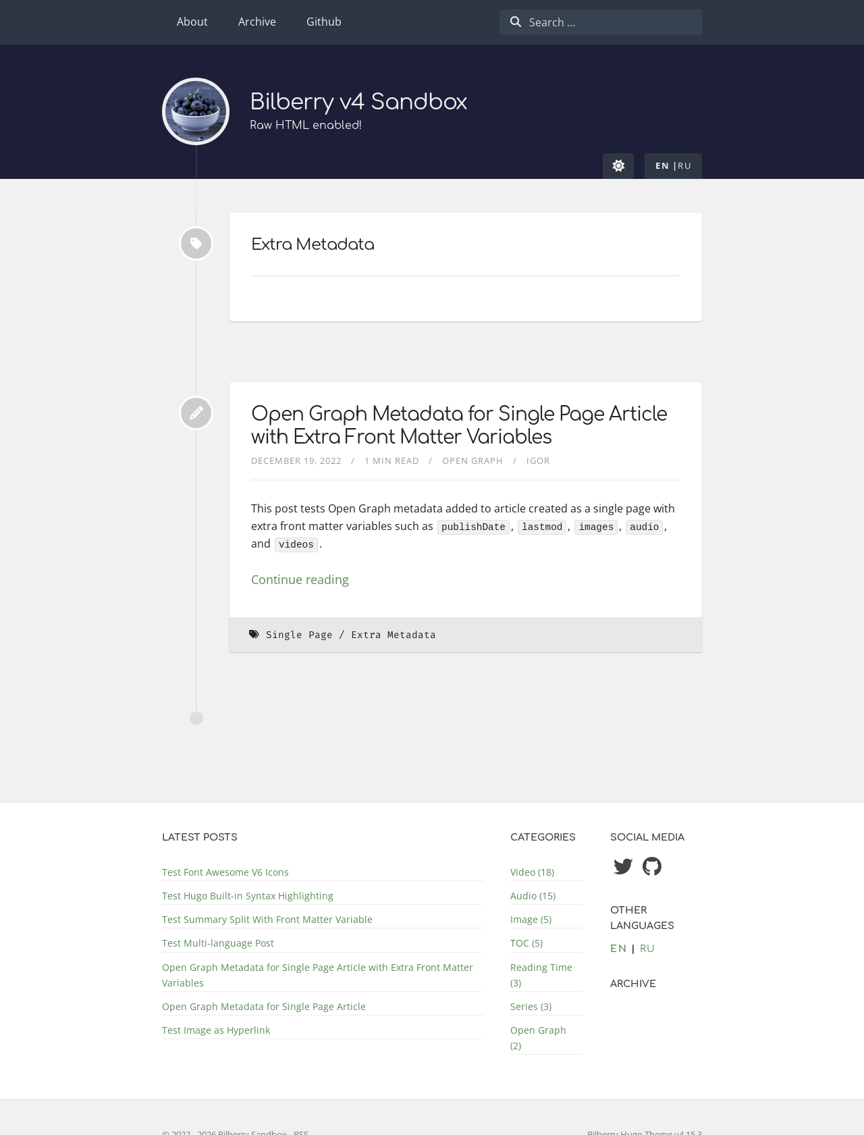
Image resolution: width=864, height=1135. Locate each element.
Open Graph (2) (538, 1038)
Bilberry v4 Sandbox (358, 102)
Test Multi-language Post (218, 942)
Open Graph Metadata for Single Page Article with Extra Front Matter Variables (459, 426)
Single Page (299, 634)
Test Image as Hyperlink (216, 1030)
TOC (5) (526, 942)
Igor (538, 460)
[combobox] (601, 22)
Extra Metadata (393, 634)
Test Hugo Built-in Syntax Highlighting (247, 895)
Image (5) (530, 919)
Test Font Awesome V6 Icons (225, 872)
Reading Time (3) (541, 975)
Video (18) (532, 872)
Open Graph (473, 460)
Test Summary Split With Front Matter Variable (267, 919)
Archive (257, 21)
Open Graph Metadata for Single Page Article (264, 1006)
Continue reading (300, 579)
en (662, 165)
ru (684, 165)
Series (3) (530, 1006)
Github (324, 21)
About (192, 21)
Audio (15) (533, 895)
